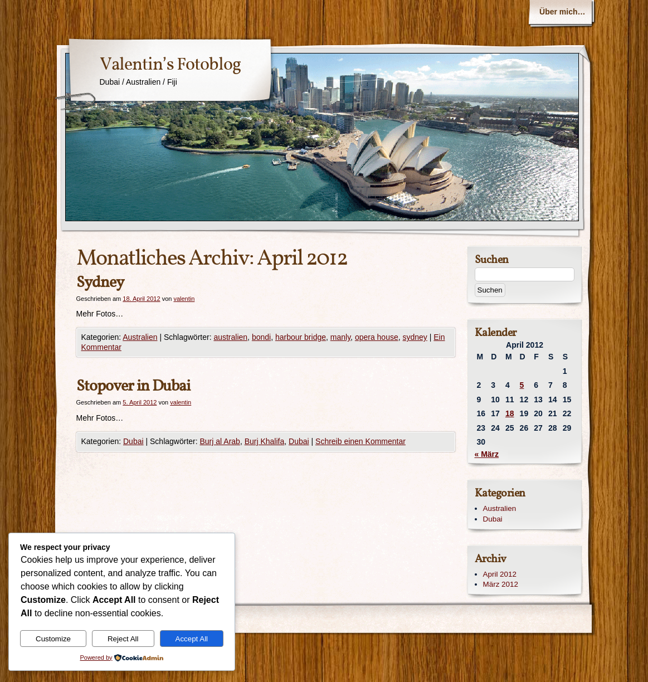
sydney (415, 337)
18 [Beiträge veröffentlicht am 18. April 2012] (509, 413)
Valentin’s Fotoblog (170, 65)
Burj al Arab (220, 441)
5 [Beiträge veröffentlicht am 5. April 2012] (522, 385)
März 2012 (501, 584)
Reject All (123, 639)
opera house (376, 337)
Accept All (192, 639)
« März (487, 454)
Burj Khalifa (265, 441)
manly (340, 337)
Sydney (100, 283)
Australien (140, 337)
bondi (261, 337)
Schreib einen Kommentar (360, 441)
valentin (183, 298)
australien (230, 337)
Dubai (133, 441)
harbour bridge (300, 337)
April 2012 (500, 574)
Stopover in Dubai (133, 386)
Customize (53, 639)
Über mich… (562, 11)
